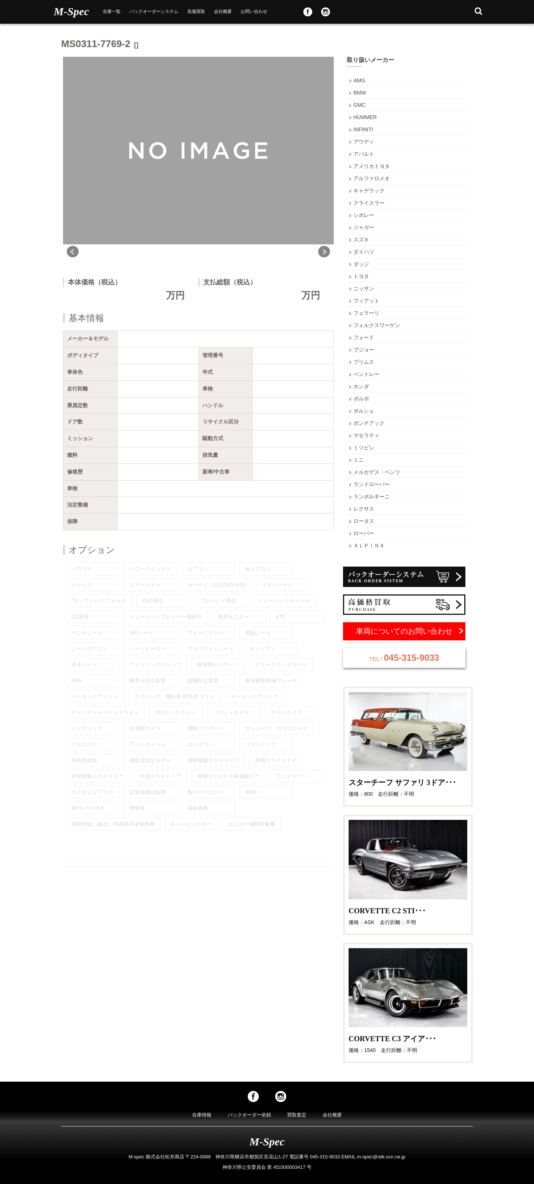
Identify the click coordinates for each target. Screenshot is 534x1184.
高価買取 (196, 11)
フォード (363, 337)
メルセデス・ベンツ (376, 472)
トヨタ (361, 276)
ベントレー (366, 374)
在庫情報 (201, 1115)
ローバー (363, 533)
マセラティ (366, 435)
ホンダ (361, 386)
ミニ (358, 460)
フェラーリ (366, 313)
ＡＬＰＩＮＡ (369, 545)
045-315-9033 (404, 658)
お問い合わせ (254, 11)
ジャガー (363, 227)
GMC (359, 105)
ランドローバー (371, 484)
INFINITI (363, 129)
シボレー (363, 215)
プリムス (363, 362)
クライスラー (369, 203)
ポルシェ (363, 411)
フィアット (366, 301)
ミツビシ (363, 448)
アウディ (363, 142)
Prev (73, 252)
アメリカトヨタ (371, 166)
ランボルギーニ (371, 496)
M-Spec (71, 11)
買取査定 (296, 1115)
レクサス (363, 509)
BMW (359, 93)
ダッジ (361, 264)
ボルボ (361, 399)
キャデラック (369, 191)
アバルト (363, 154)
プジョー (363, 350)
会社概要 (223, 11)
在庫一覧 (112, 11)
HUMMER (365, 117)
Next (324, 252)
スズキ (361, 240)
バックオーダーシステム (153, 11)
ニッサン (363, 288)
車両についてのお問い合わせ (404, 631)
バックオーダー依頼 (249, 1115)
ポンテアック (369, 423)
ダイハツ (363, 252)
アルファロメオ (371, 178)
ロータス (363, 521)
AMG (359, 80)
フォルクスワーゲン (376, 325)
